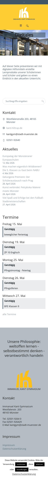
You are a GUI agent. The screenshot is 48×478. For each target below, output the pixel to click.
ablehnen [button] (39, 464)
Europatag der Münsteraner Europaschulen (17, 158)
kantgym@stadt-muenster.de (22, 134)
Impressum (9, 445)
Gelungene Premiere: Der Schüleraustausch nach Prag (18, 178)
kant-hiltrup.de (14, 127)
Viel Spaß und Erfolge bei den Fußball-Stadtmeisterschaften (23, 199)
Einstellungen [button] (22, 469)
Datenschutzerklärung (14, 448)
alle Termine (9, 314)
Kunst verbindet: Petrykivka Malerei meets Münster (21, 189)
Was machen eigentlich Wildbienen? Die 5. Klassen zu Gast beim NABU (22, 168)
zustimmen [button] (21, 464)
